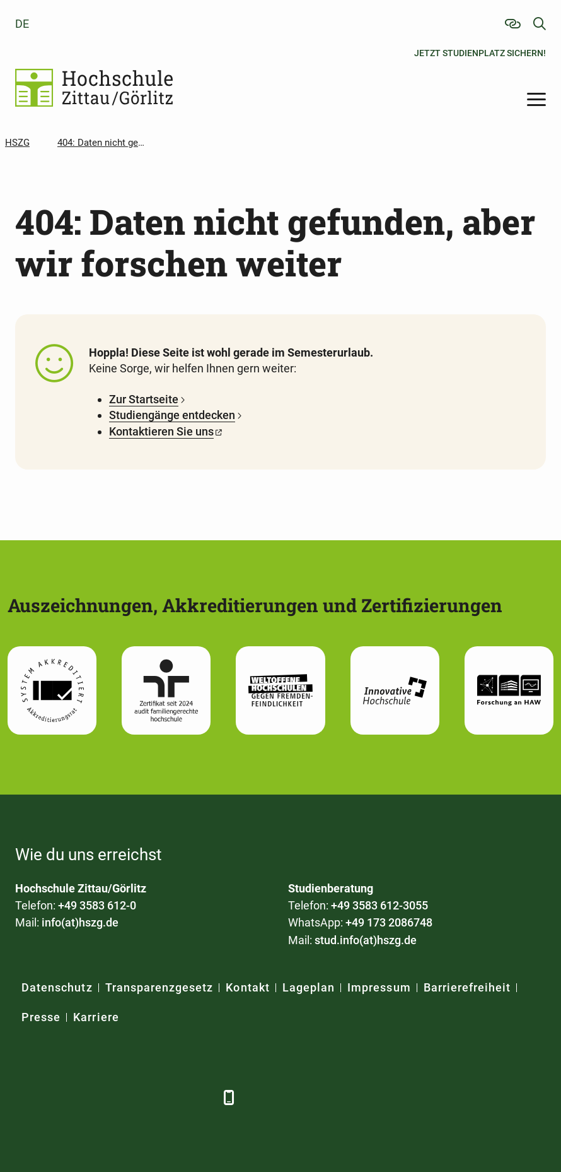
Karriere (96, 1017)
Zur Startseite (143, 399)
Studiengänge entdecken (172, 415)
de (22, 23)
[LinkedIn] (61, 1097)
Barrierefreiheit (467, 987)
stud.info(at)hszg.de (366, 940)
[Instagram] (165, 1097)
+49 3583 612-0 (97, 905)
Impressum (378, 987)
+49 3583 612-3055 (379, 905)
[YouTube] (130, 1097)
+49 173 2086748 (388, 922)
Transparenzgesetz (159, 987)
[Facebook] (26, 1097)
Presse (41, 1017)
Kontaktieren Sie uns (161, 431)
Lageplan (308, 987)
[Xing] (95, 1097)
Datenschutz (57, 987)
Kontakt (247, 987)
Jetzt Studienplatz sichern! (480, 53)
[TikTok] (199, 1097)
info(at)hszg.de (80, 922)
